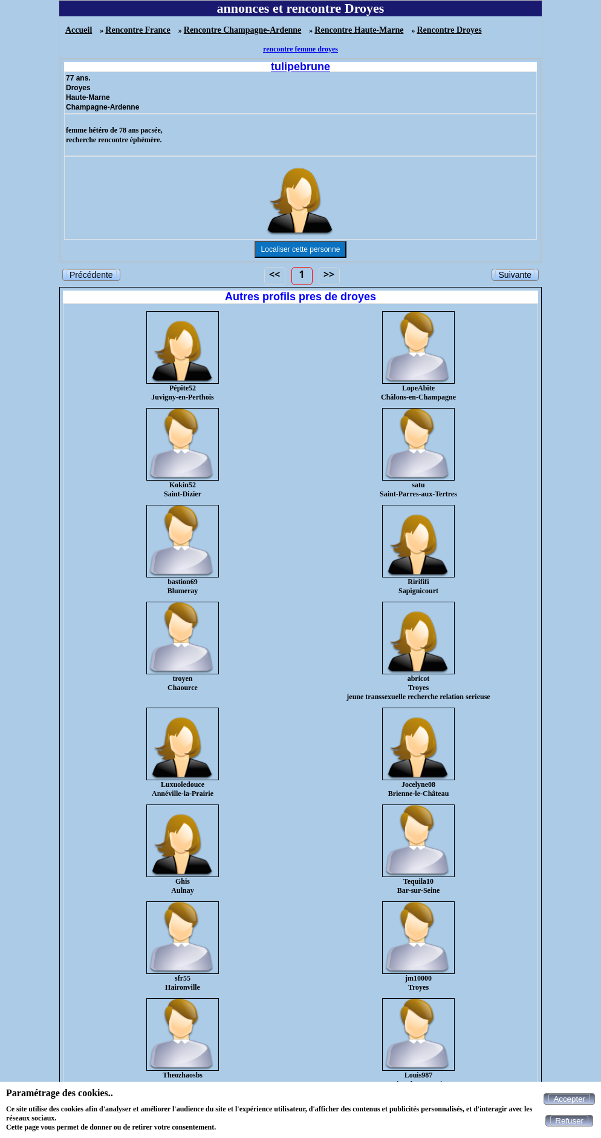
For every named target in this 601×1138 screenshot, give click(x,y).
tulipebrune (300, 67)
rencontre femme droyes (300, 49)
